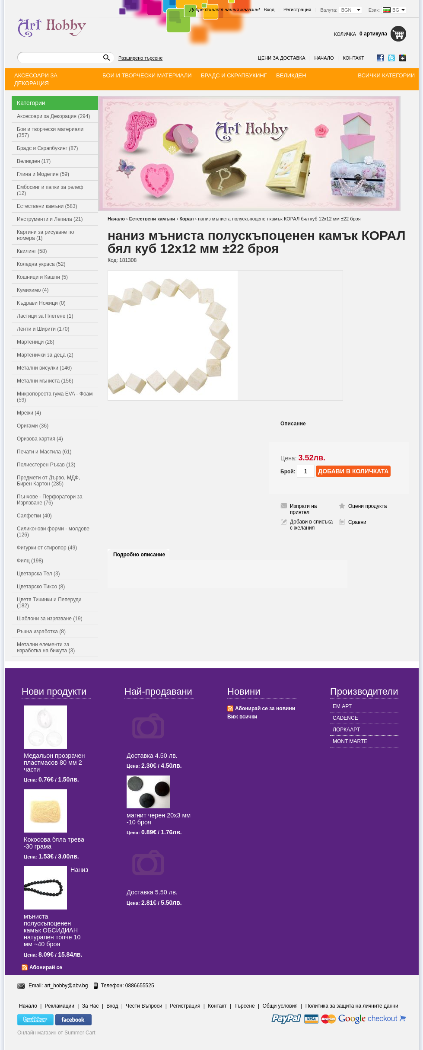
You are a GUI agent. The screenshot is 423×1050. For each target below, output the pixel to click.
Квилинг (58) (32, 251)
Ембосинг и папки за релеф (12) (50, 190)
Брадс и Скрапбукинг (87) (47, 148)
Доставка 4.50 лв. (152, 755)
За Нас (90, 1006)
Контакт (353, 58)
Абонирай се (45, 967)
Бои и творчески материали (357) (50, 132)
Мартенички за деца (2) (45, 355)
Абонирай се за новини (265, 708)
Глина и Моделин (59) (43, 174)
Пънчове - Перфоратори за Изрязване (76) (50, 500)
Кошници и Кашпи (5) (42, 277)
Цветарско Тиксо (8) (41, 587)
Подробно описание (139, 555)
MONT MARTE (350, 741)
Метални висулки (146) (44, 368)
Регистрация (297, 9)
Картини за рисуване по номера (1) (45, 235)
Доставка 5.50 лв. (152, 892)
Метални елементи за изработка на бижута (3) (46, 647)
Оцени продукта (367, 506)
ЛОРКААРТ (346, 730)
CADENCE (345, 718)
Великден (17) (34, 161)
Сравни (357, 522)
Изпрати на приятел (303, 509)
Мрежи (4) (29, 413)
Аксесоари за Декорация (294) (53, 116)
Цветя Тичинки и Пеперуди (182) (49, 603)
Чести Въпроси (144, 1006)
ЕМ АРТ (342, 706)
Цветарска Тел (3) (38, 574)
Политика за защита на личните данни (351, 1006)
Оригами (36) (32, 426)
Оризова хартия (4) (40, 439)
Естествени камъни (152, 218)
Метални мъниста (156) (45, 381)
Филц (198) (30, 561)
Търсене (244, 1006)
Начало (324, 58)
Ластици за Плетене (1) (45, 316)
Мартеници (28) (35, 342)
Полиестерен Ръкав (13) (46, 465)
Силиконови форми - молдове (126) (53, 532)
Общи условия (280, 1006)
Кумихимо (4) (32, 290)
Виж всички (242, 717)
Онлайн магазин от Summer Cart (56, 1033)
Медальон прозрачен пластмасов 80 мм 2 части (54, 762)
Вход (269, 9)
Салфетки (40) (34, 516)
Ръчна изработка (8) (41, 632)
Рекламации (59, 1006)
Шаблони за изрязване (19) (50, 619)
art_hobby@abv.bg (66, 986)
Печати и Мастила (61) (44, 452)
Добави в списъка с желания (311, 525)
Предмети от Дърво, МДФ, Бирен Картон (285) (48, 481)
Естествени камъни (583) (47, 206)
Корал (186, 218)
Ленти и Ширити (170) (43, 329)
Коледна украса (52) (41, 264)
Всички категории (386, 75)
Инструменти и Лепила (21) (50, 219)
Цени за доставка (281, 58)
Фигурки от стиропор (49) (47, 548)
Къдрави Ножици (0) (41, 303)
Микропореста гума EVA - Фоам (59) (55, 397)
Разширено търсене (140, 58)
